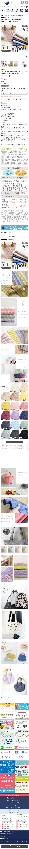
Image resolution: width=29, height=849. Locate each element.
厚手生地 (19, 15)
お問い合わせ (5, 838)
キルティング (25, 15)
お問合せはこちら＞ (16, 798)
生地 (6, 15)
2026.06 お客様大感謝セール (15, 21)
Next (26, 38)
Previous (2, 38)
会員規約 (4, 836)
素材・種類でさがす (12, 15)
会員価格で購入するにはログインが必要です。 (14, 88)
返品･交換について (6, 232)
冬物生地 (19, 19)
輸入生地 (7, 17)
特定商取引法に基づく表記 (7, 833)
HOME (2, 15)
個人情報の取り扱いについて (8, 831)
